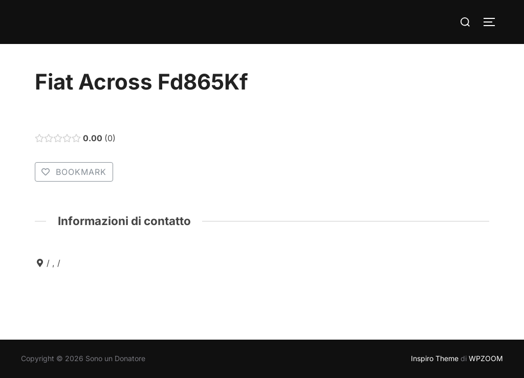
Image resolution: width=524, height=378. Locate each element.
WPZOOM (486, 358)
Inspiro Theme (434, 358)
